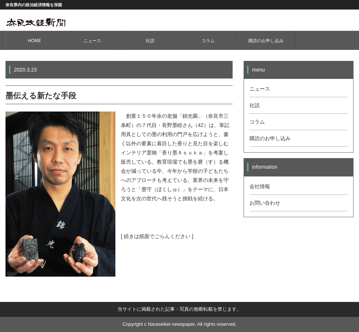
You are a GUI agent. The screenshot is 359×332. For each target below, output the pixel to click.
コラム (208, 40)
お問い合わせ (264, 203)
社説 (150, 40)
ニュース (92, 40)
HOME (34, 40)
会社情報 (259, 186)
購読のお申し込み (266, 40)
